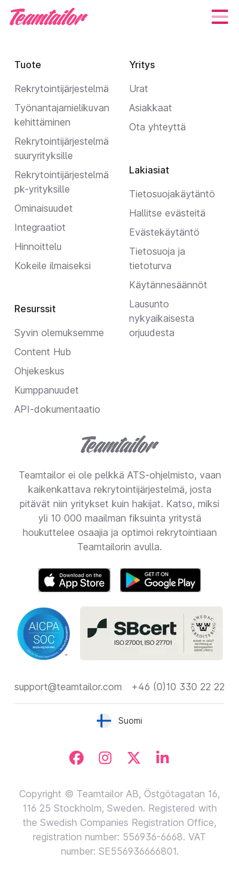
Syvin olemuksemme (59, 333)
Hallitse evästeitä (167, 213)
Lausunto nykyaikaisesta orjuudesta (161, 318)
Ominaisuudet (43, 208)
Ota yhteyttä (157, 127)
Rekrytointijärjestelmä (61, 89)
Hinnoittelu (38, 246)
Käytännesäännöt (168, 285)
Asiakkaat (150, 108)
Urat (138, 89)
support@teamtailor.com (68, 687)
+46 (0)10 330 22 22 (178, 687)
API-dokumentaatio (57, 409)
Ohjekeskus (39, 371)
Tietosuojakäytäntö (172, 194)
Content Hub (42, 352)
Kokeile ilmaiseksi (52, 266)
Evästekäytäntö (164, 232)
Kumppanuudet (46, 390)
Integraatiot (40, 227)
